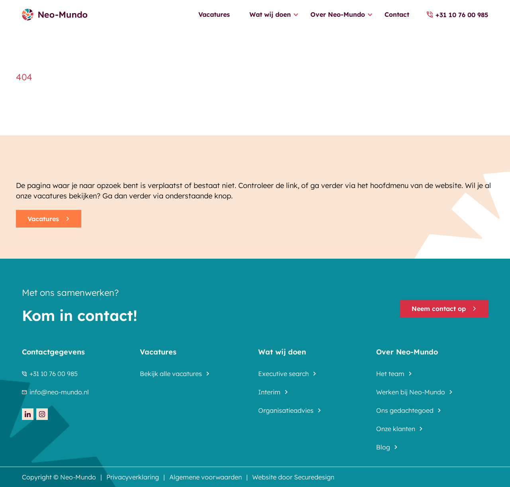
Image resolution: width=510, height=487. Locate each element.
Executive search (283, 374)
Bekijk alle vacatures (171, 374)
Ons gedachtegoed (405, 410)
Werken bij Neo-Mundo (410, 392)
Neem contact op (444, 309)
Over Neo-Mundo (337, 14)
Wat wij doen (270, 14)
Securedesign (314, 477)
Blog (383, 447)
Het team (390, 374)
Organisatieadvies (286, 410)
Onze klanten (395, 429)
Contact (396, 14)
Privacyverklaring (132, 477)
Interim (269, 392)
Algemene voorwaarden (205, 477)
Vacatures (214, 14)
